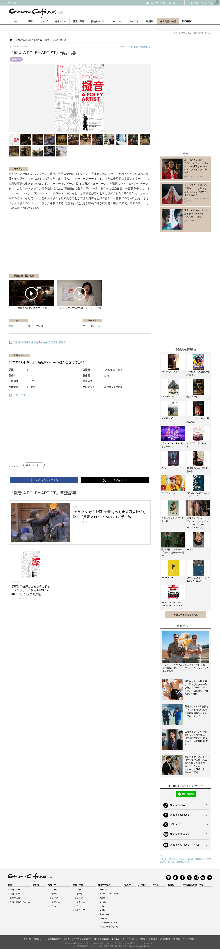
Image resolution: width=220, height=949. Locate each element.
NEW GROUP (168, 396)
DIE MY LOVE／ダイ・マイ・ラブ (198, 495)
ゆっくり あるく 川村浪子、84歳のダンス (198, 579)
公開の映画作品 (133, 46)
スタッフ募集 (188, 939)
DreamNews (165, 939)
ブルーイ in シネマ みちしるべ (172, 445)
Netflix (102, 910)
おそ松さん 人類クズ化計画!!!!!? (198, 373)
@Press (176, 939)
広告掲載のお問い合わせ (58, 939)
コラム (53, 906)
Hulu (102, 906)
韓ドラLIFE (80, 910)
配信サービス (98, 21)
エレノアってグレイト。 (196, 445)
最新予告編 (15, 898)
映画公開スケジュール (20, 902)
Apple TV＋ (105, 898)
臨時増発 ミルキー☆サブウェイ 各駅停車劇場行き (172, 552)
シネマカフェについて (81, 939)
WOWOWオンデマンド (110, 927)
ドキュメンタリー (34, 465)
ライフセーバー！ (170, 493)
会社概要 (115, 939)
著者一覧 (27, 939)
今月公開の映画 (168, 21)
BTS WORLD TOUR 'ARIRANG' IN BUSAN (172, 604)
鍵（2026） (192, 396)
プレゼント (133, 21)
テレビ (44, 21)
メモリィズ (167, 418)
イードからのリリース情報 (133, 939)
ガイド (156, 885)
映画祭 (149, 21)
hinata (189, 549)
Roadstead (104, 914)
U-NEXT (103, 918)
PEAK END (167, 577)
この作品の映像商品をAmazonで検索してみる (39, 342)
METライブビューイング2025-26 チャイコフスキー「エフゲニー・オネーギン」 (197, 523)
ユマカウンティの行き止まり (172, 519)
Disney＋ (104, 902)
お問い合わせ (39, 939)
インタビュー (56, 902)
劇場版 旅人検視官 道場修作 (197, 470)
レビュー (116, 21)
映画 (30, 21)
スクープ (54, 889)
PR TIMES (152, 939)
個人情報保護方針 (101, 939)
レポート (54, 893)
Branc (187, 21)
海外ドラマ (60, 21)
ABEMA (103, 889)
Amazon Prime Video (109, 893)
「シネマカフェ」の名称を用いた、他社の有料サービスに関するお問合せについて (185, 860)
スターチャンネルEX (109, 922)
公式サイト (19, 395)
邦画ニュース (16, 889)
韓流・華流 (78, 21)
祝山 (163, 468)
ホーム (16, 21)
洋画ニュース (16, 893)
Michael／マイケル (170, 371)
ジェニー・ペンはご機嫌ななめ (197, 420)
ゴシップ (54, 898)
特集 (201, 885)
